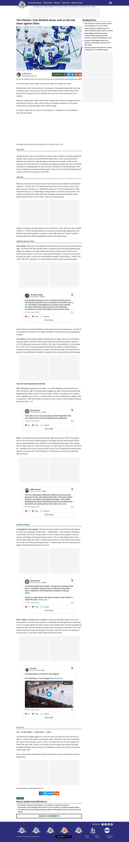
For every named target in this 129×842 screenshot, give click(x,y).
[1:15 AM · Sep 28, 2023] (32, 421)
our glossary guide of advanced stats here (48, 144)
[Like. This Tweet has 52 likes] (27, 714)
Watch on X (67, 683)
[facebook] (65, 74)
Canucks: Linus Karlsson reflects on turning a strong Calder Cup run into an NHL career (97, 43)
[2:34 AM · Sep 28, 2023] (32, 710)
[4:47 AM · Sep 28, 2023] (32, 507)
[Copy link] (44, 316)
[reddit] (80, 74)
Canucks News (35, 2)
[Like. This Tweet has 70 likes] (27, 511)
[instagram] (105, 824)
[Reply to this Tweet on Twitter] (35, 316)
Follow (42, 297)
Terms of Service (96, 836)
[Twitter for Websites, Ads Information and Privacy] (72, 312)
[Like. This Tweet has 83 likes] (27, 425)
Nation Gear (77, 2)
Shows (57, 2)
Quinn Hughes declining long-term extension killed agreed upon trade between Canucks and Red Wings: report (98, 35)
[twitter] (69, 74)
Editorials (47, 2)
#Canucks (62, 504)
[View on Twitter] (72, 295)
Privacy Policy (87, 836)
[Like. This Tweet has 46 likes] (27, 316)
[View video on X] (49, 694)
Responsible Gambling (109, 836)
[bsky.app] (72, 74)
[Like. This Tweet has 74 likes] (27, 607)
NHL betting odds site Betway (41, 79)
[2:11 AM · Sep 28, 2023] (32, 312)
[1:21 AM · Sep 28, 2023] (32, 603)
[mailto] (76, 74)
